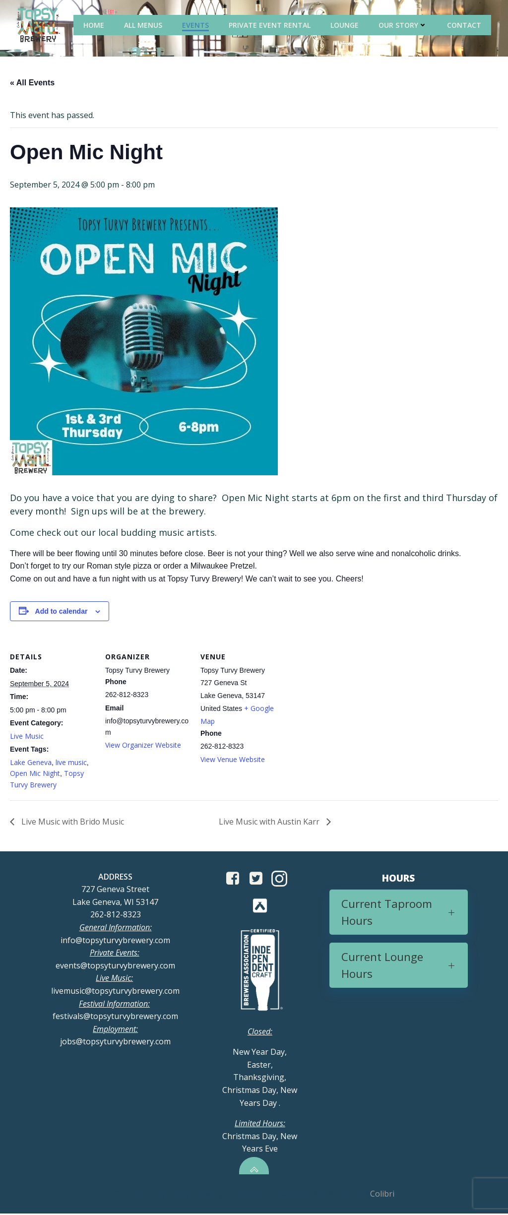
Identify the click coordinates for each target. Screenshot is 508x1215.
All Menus (144, 24)
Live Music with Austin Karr (270, 822)
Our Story (404, 24)
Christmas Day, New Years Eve (259, 1137)
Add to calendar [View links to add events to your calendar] (61, 612)
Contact (465, 24)
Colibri (382, 1195)
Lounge (345, 24)
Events (196, 24)
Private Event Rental (271, 24)
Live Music (27, 736)
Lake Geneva (31, 762)
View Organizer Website (143, 745)
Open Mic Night (35, 773)
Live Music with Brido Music (71, 822)
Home (94, 24)
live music (71, 762)
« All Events (32, 83)
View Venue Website (232, 760)
